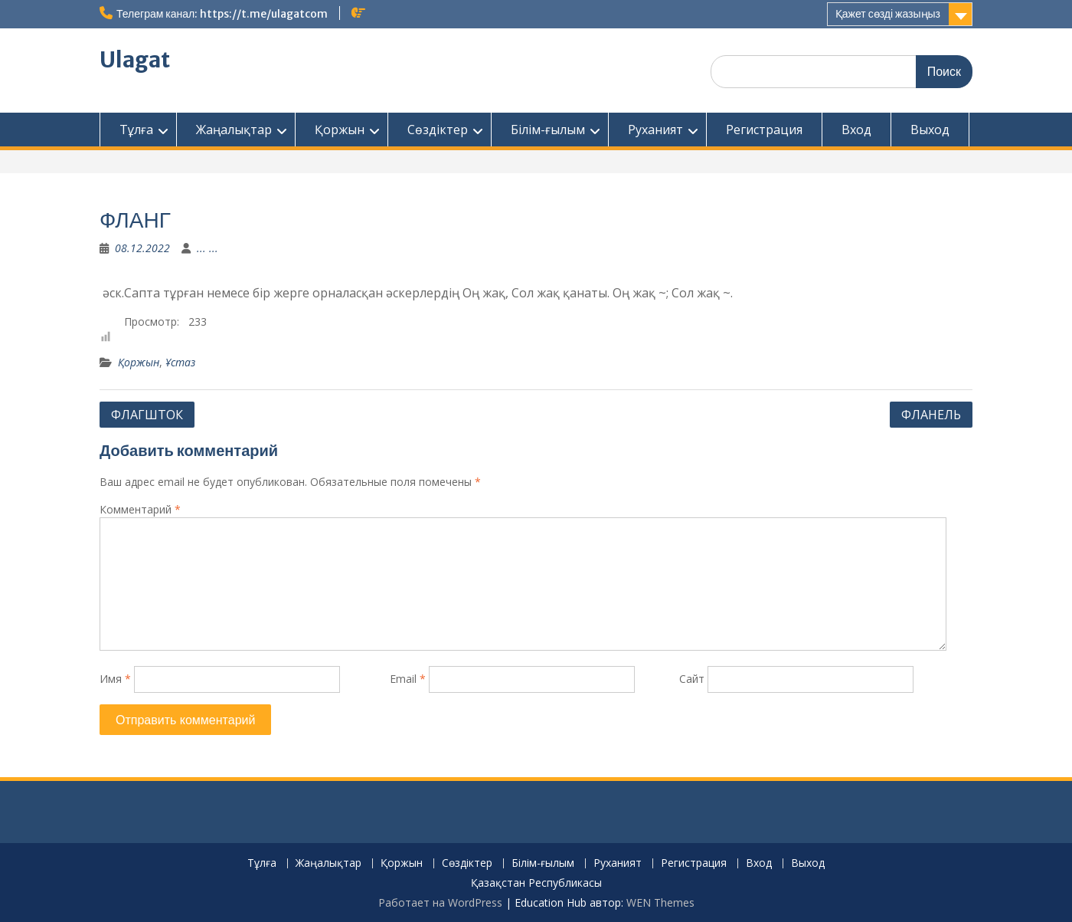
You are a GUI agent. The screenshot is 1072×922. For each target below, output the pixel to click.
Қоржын (339, 129)
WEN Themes (660, 902)
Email (408, 678)
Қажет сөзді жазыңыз (887, 14)
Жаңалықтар (234, 129)
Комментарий (140, 509)
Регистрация (764, 129)
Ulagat (135, 60)
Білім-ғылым (548, 129)
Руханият (655, 129)
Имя (115, 678)
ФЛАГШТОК (147, 414)
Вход (856, 129)
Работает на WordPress (440, 902)
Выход (929, 129)
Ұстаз (180, 362)
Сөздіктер (437, 129)
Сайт (691, 678)
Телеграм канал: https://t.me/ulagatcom (222, 14)
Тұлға (136, 129)
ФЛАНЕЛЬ (931, 414)
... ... (207, 248)
